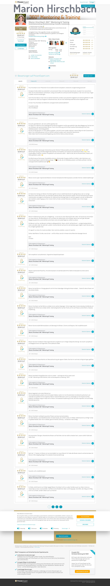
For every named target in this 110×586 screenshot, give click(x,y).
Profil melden (37, 547)
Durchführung (73, 46)
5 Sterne (84, 26)
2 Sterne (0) (75, 81)
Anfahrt (32, 48)
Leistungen (72, 44)
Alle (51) (20, 81)
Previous (47, 43)
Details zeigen (65, 583)
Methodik (72, 48)
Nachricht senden (63, 536)
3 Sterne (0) (61, 81)
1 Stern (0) (89, 81)
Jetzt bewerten (21, 45)
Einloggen (92, 2)
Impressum (19, 579)
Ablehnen (85, 579)
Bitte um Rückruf (62, 526)
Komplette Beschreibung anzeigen (37, 36)
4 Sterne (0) (47, 81)
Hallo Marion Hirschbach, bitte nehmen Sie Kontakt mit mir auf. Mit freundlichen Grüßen (38, 529)
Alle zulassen (85, 571)
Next (66, 43)
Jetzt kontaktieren (88, 6)
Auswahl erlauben (85, 575)
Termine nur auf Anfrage (54, 54)
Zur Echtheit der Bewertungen (20, 40)
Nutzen (71, 42)
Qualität (72, 40)
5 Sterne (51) (33, 81)
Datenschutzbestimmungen (29, 579)
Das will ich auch (84, 2)
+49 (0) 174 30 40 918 (36, 55)
